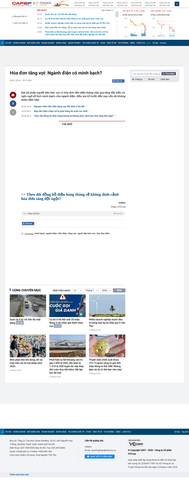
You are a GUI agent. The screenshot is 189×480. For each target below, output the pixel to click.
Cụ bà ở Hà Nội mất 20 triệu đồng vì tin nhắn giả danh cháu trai (66, 323)
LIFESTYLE (140, 43)
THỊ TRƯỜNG (123, 43)
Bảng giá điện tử (19, 16)
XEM (119, 290)
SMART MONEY (74, 43)
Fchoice (163, 43)
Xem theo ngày (61, 290)
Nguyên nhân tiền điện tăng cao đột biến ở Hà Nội (60, 106)
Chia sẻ (119, 81)
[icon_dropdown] (177, 4)
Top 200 (185, 432)
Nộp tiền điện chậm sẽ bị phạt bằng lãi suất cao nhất (62, 111)
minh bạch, (39, 233)
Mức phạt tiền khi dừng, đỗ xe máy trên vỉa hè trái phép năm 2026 (26, 363)
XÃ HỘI (8, 43)
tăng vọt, (72, 233)
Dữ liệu (155, 43)
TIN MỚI (67, 124)
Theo (73, 213)
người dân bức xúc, (86, 233)
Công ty (138, 79)
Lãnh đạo (164, 79)
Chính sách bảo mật (19, 474)
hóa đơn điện (103, 233)
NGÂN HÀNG (61, 43)
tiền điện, (62, 233)
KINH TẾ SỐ (111, 43)
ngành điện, (51, 233)
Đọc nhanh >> (108, 10)
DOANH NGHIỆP (47, 43)
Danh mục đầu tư (19, 23)
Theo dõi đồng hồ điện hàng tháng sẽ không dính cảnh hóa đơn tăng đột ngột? (75, 116)
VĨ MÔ (102, 43)
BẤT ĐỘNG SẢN (33, 43)
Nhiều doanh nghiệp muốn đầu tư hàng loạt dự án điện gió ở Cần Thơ (107, 322)
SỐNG (132, 43)
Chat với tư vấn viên (99, 456)
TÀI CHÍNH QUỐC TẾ (90, 43)
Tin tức (151, 79)
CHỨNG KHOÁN (19, 43)
